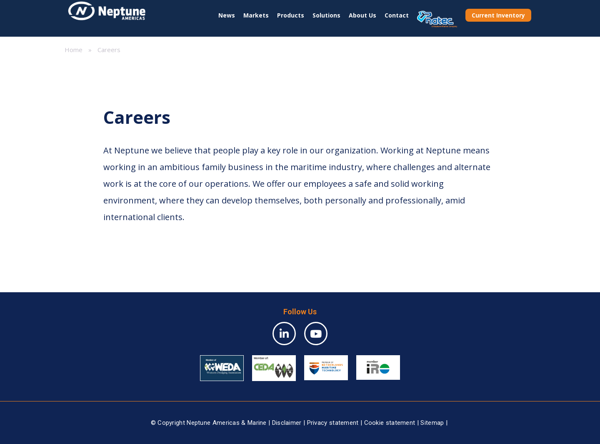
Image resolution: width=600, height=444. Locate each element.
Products (290, 15)
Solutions (326, 15)
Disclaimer (287, 422)
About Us (362, 15)
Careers (109, 49)
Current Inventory (498, 15)
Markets (256, 15)
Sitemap (432, 422)
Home (73, 49)
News (226, 15)
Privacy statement (333, 422)
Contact (397, 15)
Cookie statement (389, 422)
